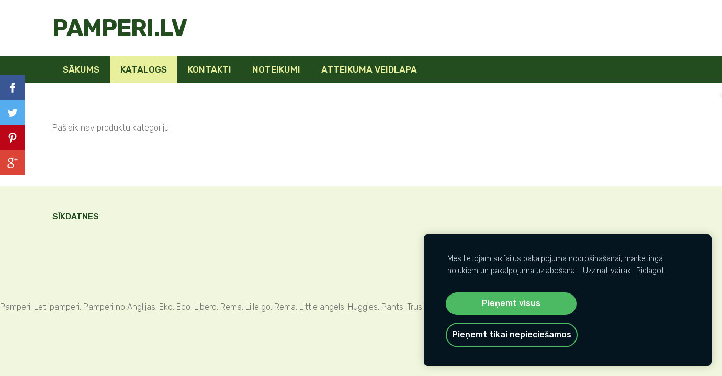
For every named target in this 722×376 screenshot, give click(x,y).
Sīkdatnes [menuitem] (75, 216)
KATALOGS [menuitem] (143, 69)
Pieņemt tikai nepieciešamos (511, 334)
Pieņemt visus (511, 303)
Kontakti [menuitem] (209, 69)
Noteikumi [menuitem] (276, 69)
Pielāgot (650, 270)
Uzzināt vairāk (607, 270)
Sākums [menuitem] (81, 69)
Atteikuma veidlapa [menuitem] (369, 69)
